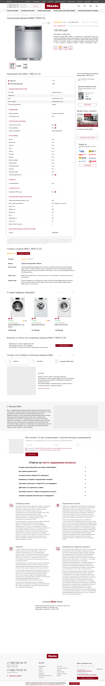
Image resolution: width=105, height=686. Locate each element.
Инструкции (88, 1)
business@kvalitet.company (87, 675)
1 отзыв (64, 22)
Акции (43, 1)
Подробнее (87, 104)
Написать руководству (87, 678)
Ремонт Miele (60, 671)
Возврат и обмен (61, 673)
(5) (49, 320)
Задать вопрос (64, 345)
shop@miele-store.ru (84, 671)
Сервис (59, 670)
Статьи (41, 671)
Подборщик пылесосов (45, 675)
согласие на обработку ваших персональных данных (37, 683)
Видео (59, 675)
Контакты (96, 1)
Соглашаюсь (74, 683)
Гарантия (80, 1)
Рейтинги (50, 1)
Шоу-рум (28, 1)
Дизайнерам (36, 1)
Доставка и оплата (60, 1)
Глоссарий (41, 673)
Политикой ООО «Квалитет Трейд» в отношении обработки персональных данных (53, 447)
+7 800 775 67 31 (13, 7)
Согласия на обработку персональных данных (50, 449)
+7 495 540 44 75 (13, 5)
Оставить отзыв (13, 253)
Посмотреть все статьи (87, 137)
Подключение (71, 1)
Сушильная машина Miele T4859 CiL (31, 263)
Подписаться (87, 444)
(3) (26, 320)
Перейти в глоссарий (43, 387)
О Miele (41, 668)
